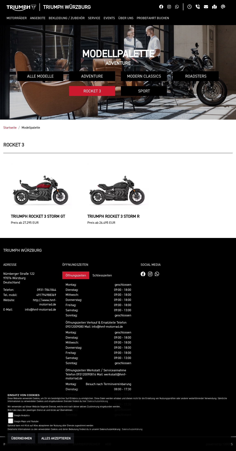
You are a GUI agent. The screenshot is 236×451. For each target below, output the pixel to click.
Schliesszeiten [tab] (102, 275)
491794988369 (46, 295)
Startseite (10, 127)
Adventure (92, 76)
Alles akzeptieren (56, 438)
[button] (17, 18)
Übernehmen (21, 438)
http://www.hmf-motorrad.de (44, 302)
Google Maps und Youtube (26, 421)
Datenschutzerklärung (97, 401)
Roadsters (195, 76)
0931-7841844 (46, 290)
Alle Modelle (40, 76)
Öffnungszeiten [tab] (76, 275)
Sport (144, 91)
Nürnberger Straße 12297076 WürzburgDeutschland (19, 278)
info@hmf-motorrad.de (40, 309)
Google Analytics (22, 415)
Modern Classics (144, 76)
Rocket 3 (92, 91)
